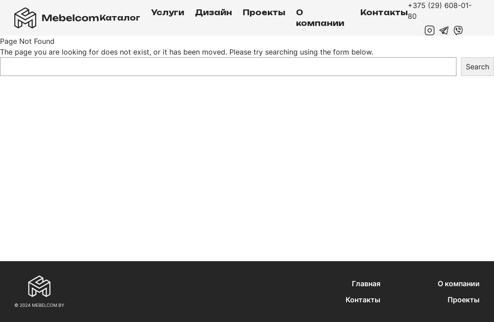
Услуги (167, 12)
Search (477, 66)
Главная (366, 283)
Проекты (264, 12)
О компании (320, 18)
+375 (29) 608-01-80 (440, 11)
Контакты (384, 12)
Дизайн (213, 12)
